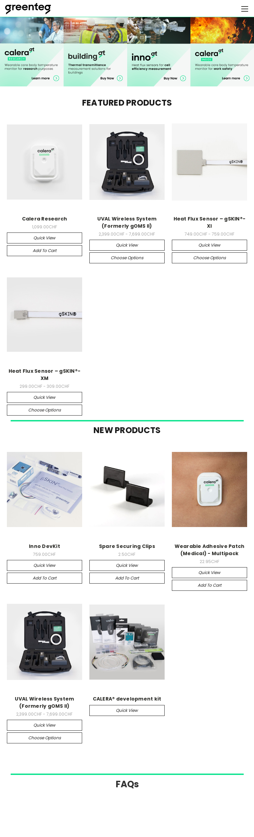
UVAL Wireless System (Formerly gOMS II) (126, 222)
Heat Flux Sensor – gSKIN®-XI (210, 222)
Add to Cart (44, 250)
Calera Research (44, 218)
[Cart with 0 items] (231, 8)
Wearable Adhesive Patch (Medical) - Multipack (210, 550)
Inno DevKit (44, 546)
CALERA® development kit (127, 698)
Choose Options (127, 258)
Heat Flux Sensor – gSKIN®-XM (45, 375)
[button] (32, 51)
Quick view (44, 238)
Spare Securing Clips (127, 546)
